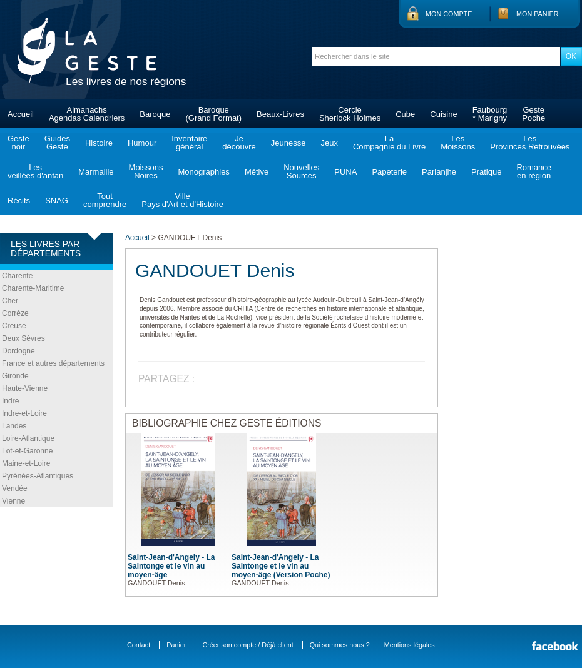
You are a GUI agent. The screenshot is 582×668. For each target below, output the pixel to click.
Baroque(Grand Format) (213, 114)
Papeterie (389, 171)
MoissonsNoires (146, 171)
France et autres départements (53, 363)
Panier (176, 645)
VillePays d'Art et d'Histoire (182, 200)
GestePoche (533, 114)
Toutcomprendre (104, 200)
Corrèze (15, 313)
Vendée (15, 488)
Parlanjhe (439, 171)
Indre (10, 401)
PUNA (345, 171)
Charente (17, 275)
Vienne (13, 501)
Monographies (203, 171)
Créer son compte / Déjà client (247, 645)
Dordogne (18, 351)
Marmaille (95, 171)
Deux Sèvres (23, 338)
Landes (14, 426)
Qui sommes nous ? (340, 645)
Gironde (15, 376)
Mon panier (537, 14)
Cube (405, 114)
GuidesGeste (57, 142)
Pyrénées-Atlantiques (37, 476)
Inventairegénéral (189, 142)
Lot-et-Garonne (27, 451)
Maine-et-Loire (26, 463)
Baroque (155, 114)
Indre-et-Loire (24, 413)
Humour (142, 143)
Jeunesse (288, 143)
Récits (19, 200)
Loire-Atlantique (28, 438)
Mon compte (449, 14)
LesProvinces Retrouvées (529, 142)
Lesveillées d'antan (35, 171)
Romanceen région (533, 171)
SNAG (56, 200)
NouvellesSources (301, 171)
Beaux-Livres (280, 114)
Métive (256, 171)
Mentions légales (409, 645)
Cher (10, 300)
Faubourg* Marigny (490, 114)
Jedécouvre (238, 142)
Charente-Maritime (33, 288)
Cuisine (443, 114)
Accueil (21, 114)
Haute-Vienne (25, 388)
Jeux (328, 143)
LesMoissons (458, 142)
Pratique (486, 171)
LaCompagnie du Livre (389, 142)
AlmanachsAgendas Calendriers (87, 114)
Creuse (14, 325)
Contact (138, 645)
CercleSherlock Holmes (349, 114)
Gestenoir (18, 142)
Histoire (99, 143)
